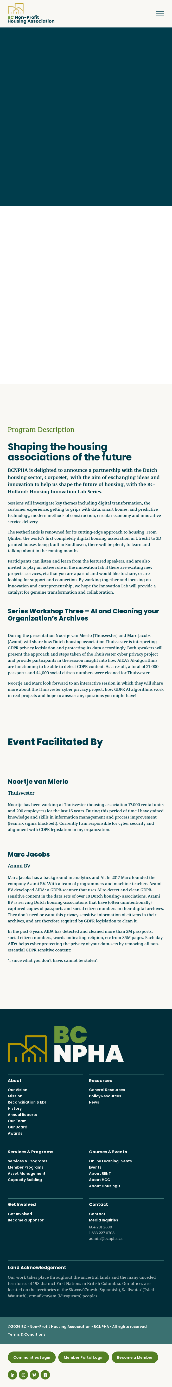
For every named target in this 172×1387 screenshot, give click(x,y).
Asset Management (27, 1173)
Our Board (17, 1127)
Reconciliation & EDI (27, 1102)
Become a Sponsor (26, 1220)
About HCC (99, 1179)
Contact (98, 1203)
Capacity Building (25, 1179)
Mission (15, 1096)
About (15, 1079)
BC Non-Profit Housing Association (31, 13)
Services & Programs (30, 1151)
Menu (156, 13)
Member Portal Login (84, 1357)
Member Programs (25, 1167)
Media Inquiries (126, 1229)
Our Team (17, 1120)
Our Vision (17, 1089)
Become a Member (135, 1357)
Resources (100, 1079)
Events (95, 1167)
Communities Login (31, 1357)
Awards (15, 1133)
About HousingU (104, 1186)
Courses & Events (108, 1151)
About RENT (100, 1173)
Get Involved (22, 1203)
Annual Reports (22, 1114)
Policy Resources (105, 1096)
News (94, 1102)
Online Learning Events (110, 1161)
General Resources (107, 1089)
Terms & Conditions (27, 1334)
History (15, 1108)
